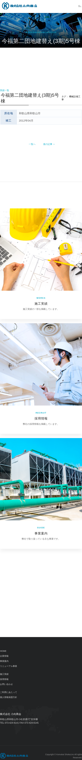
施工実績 (41, 303)
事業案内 (41, 533)
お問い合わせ (6, 684)
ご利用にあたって (8, 692)
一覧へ (32, 144)
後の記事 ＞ (49, 144)
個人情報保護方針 (8, 697)
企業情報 (4, 656)
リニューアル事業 (8, 666)
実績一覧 (4, 90)
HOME (3, 651)
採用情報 (41, 418)
